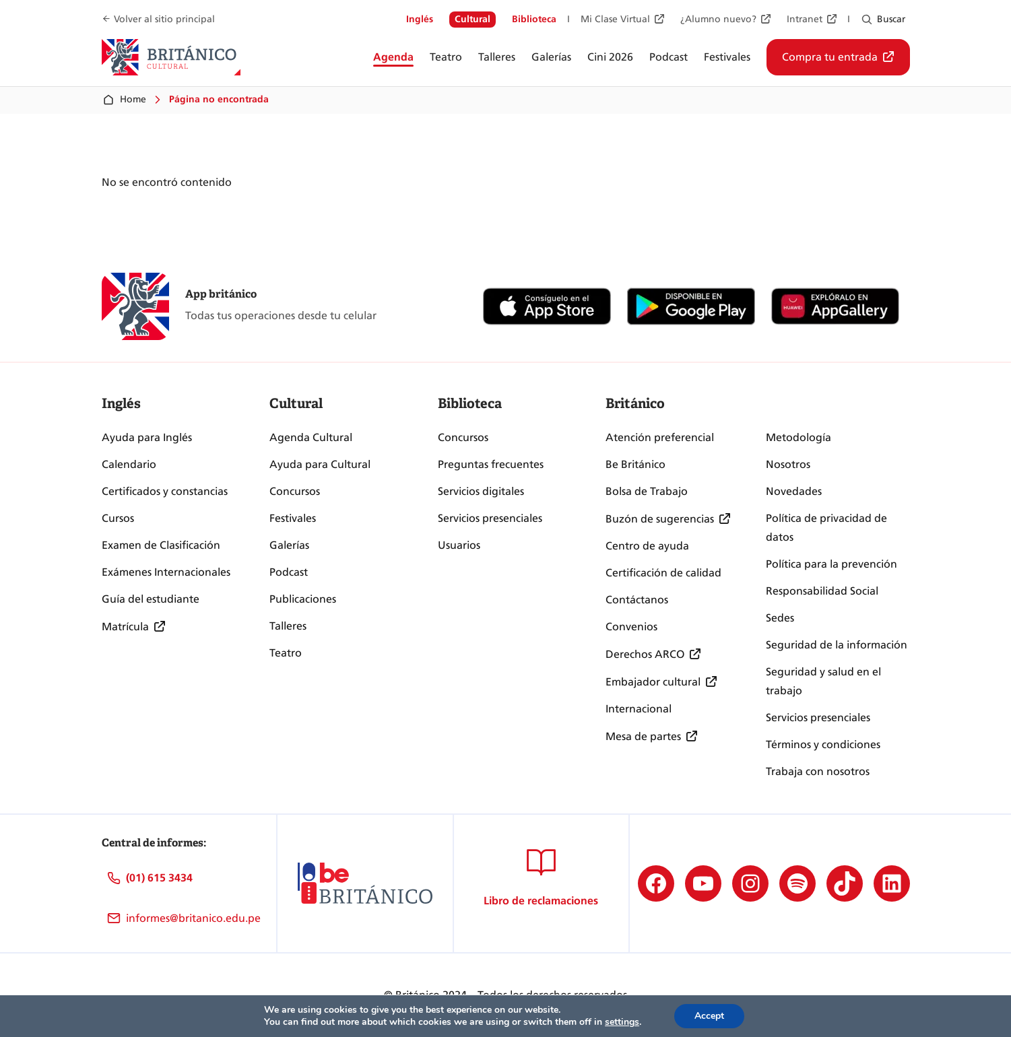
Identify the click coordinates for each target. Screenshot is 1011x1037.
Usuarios (459, 545)
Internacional (639, 708)
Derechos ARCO (645, 654)
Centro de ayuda (647, 545)
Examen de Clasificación (161, 545)
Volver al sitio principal (164, 19)
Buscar (891, 19)
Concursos (294, 491)
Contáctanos (637, 599)
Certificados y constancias (165, 491)
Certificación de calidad (663, 572)
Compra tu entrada (830, 57)
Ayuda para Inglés (147, 437)
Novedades (794, 491)
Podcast (288, 572)
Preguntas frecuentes (491, 464)
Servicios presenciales (490, 518)
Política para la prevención (831, 564)
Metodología (798, 437)
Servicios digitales (481, 491)
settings (622, 1022)
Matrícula (125, 626)
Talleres (287, 626)
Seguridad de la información (836, 644)
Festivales (292, 518)
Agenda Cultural (310, 437)
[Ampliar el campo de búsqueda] (866, 19)
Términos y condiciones (823, 744)
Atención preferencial (660, 437)
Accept (709, 1015)
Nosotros (788, 464)
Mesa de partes (643, 736)
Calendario (129, 464)
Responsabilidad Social (822, 590)
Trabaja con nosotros (818, 771)
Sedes (780, 617)
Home (124, 99)
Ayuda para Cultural (319, 464)
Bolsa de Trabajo (647, 491)
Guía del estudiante (150, 599)
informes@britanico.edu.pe (193, 918)
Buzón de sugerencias (660, 518)
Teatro (285, 652)
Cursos (118, 518)
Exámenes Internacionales (166, 572)
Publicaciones (302, 599)
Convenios (631, 626)
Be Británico (635, 464)
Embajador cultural (653, 681)
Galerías (289, 545)
